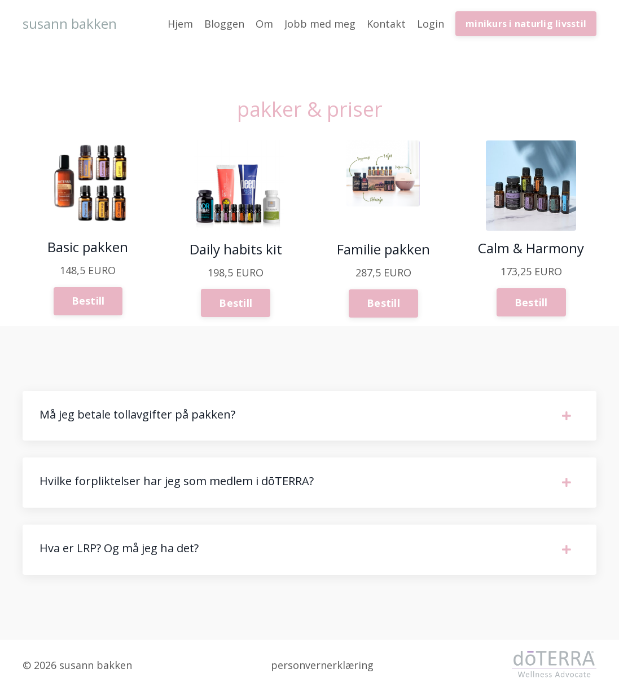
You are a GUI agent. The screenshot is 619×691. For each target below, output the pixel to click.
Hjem (180, 23)
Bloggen (224, 23)
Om (264, 23)
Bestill (88, 300)
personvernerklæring (322, 665)
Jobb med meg (319, 23)
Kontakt (386, 23)
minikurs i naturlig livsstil (526, 23)
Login (430, 23)
